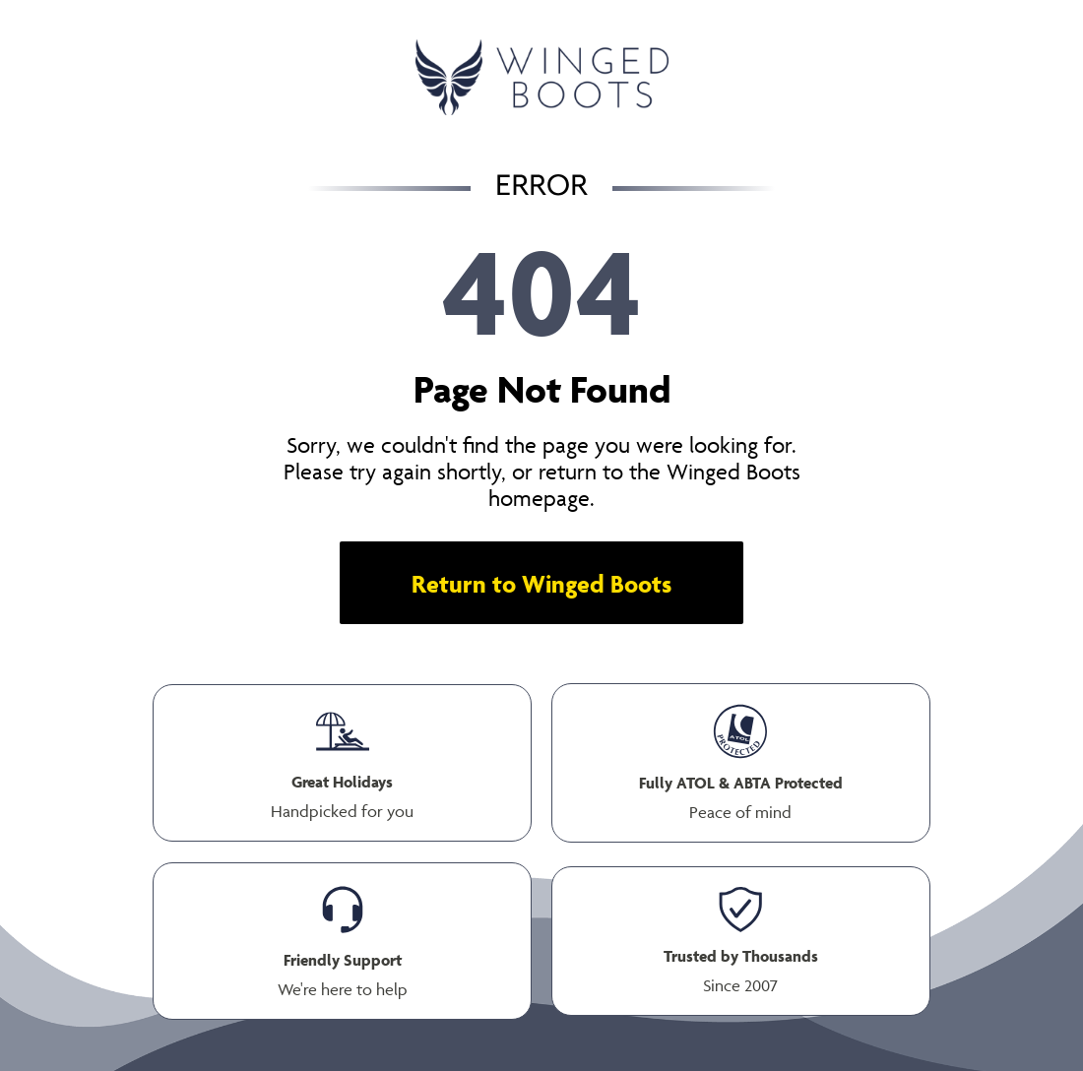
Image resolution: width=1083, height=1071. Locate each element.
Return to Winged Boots (541, 583)
